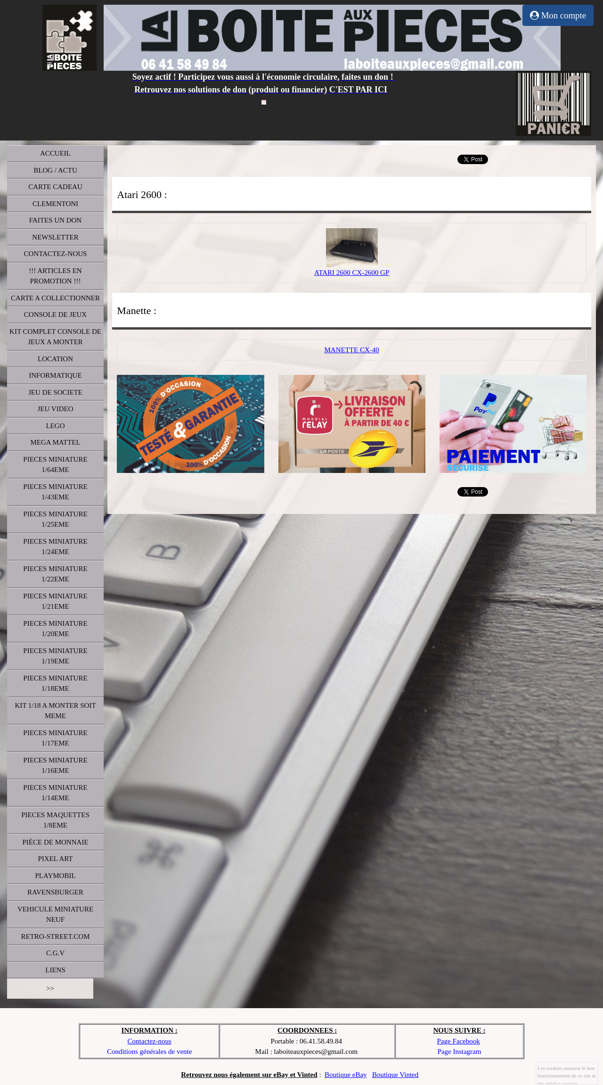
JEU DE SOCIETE (55, 392)
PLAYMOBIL (55, 875)
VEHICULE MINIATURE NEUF (55, 914)
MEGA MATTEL (55, 442)
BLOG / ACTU (55, 170)
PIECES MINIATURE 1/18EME (55, 683)
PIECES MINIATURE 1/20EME (55, 629)
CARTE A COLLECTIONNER (55, 298)
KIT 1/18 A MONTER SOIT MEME (55, 711)
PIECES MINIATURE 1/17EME (55, 738)
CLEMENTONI (55, 203)
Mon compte (558, 15)
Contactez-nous (149, 1041)
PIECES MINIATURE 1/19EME (55, 656)
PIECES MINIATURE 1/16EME (55, 765)
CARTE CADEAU (55, 186)
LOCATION (55, 359)
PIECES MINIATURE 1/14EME (55, 793)
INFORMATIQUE (55, 375)
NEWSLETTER (55, 237)
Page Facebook (458, 1041)
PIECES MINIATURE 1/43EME (55, 492)
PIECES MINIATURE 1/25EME (55, 519)
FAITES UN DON (55, 220)
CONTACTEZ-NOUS (55, 253)
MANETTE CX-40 (352, 350)
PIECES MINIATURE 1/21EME (55, 601)
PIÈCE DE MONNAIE (56, 842)
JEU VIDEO (55, 409)
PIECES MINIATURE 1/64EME (55, 465)
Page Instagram (459, 1051)
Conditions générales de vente (149, 1051)
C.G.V (55, 953)
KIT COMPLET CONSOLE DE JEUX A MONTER (55, 337)
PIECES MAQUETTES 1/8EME (55, 820)
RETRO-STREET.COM (55, 936)
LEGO (55, 426)
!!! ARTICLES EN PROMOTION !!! (55, 276)
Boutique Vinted (395, 1074)
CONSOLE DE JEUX (55, 314)
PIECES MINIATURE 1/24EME (55, 547)
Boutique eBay (346, 1074)
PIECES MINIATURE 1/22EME (55, 574)
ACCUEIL (55, 153)
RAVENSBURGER (55, 892)
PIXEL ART (55, 858)
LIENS (55, 970)
